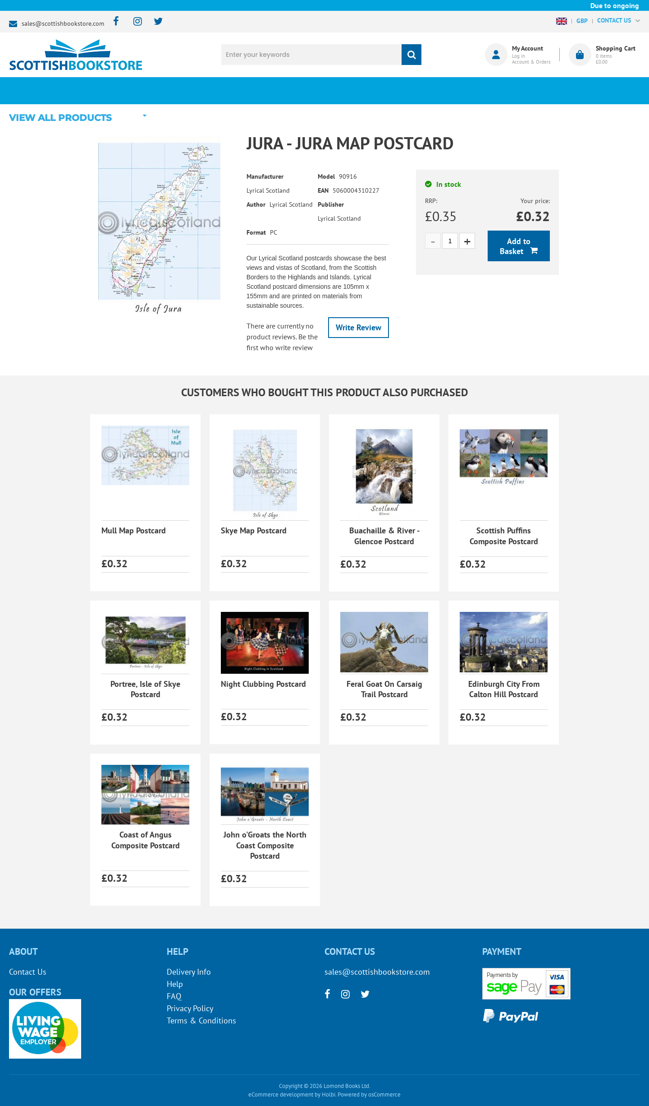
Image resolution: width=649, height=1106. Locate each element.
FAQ (174, 996)
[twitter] (154, 22)
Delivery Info (189, 972)
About (476, 90)
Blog (366, 90)
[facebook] (113, 22)
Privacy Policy (190, 1008)
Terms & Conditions (201, 1020)
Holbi (328, 1094)
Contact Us (27, 972)
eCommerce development (280, 1094)
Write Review (358, 327)
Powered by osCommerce (369, 1094)
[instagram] (133, 22)
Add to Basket (515, 246)
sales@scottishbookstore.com (63, 23)
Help (175, 984)
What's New (257, 90)
